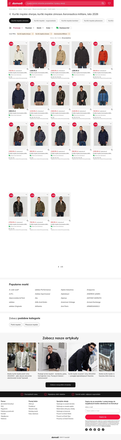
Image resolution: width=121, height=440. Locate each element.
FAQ (2, 406)
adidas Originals (15, 306)
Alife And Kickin (41, 302)
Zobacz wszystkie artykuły (60, 385)
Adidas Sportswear (42, 294)
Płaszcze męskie (31, 325)
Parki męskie (16, 325)
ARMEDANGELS (93, 306)
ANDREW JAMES (93, 294)
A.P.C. (11, 294)
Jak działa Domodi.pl (7, 404)
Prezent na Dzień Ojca (63, 416)
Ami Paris (64, 306)
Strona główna (13, 9)
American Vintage (68, 302)
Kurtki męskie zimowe (20, 21)
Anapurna (91, 290)
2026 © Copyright (64, 437)
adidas (11, 302)
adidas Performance (43, 290)
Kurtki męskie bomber (70, 21)
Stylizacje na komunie (63, 411)
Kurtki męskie (52, 9)
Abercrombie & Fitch (17, 298)
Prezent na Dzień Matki (64, 414)
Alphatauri (65, 294)
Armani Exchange (94, 302)
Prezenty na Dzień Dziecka (65, 418)
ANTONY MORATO (94, 298)
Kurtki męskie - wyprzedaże (45, 21)
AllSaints (38, 306)
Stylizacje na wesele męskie (65, 406)
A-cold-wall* (14, 290)
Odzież (20, 9)
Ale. (36, 298)
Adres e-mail (89, 407)
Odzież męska (27, 9)
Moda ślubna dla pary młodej (66, 409)
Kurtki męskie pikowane (93, 21)
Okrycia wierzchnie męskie (40, 9)
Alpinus (64, 298)
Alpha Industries (67, 290)
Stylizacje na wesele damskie (66, 404)
